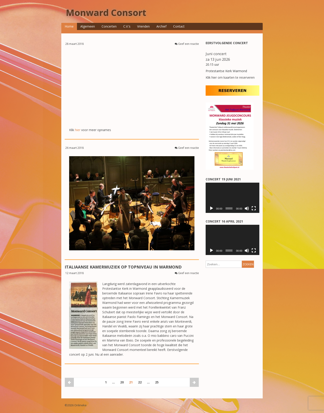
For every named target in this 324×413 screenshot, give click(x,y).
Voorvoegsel (221, 234)
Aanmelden (231, 249)
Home (69, 26)
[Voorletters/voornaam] (230, 215)
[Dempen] (247, 299)
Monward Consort (106, 12)
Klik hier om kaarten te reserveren (230, 77)
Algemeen (87, 26)
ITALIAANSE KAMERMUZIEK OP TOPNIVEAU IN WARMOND (123, 267)
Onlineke (80, 405)
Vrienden (143, 26)
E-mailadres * (221, 197)
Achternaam (220, 221)
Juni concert (216, 53)
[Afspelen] (211, 299)
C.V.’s (126, 26)
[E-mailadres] (230, 203)
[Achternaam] (230, 227)
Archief (161, 26)
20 (122, 382)
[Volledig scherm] (254, 299)
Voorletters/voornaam (227, 209)
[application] (232, 288)
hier (77, 130)
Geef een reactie (188, 44)
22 (140, 382)
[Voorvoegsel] (230, 239)
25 (157, 382)
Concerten (109, 26)
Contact (179, 26)
